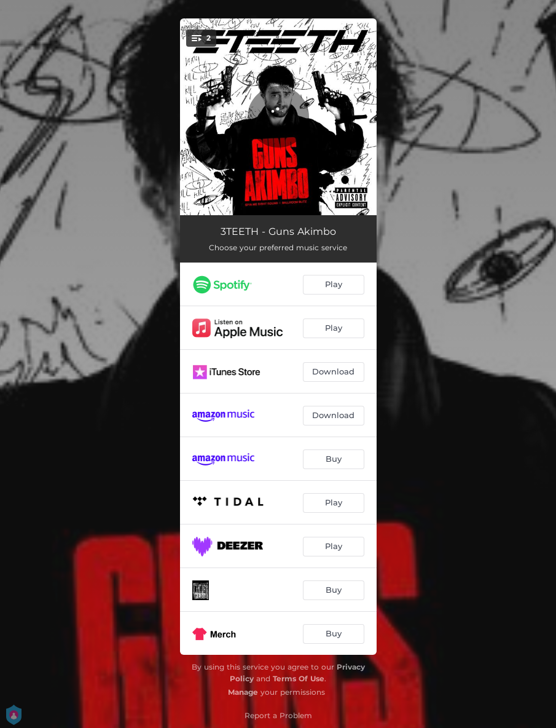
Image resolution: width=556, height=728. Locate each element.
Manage (243, 692)
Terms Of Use (298, 678)
